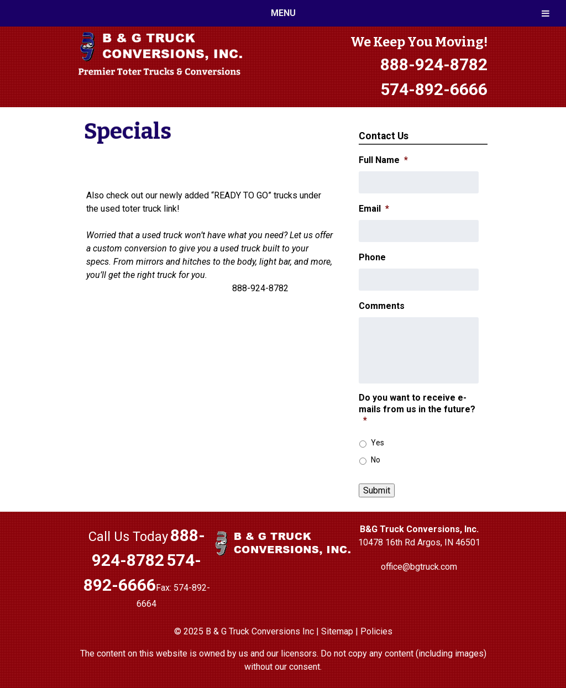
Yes (377, 442)
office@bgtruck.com (419, 566)
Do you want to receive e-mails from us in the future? (417, 409)
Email (374, 208)
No (375, 459)
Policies (376, 631)
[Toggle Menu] (545, 13)
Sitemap (337, 631)
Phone (372, 257)
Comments (382, 306)
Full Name (383, 160)
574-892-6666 (434, 89)
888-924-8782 (434, 64)
